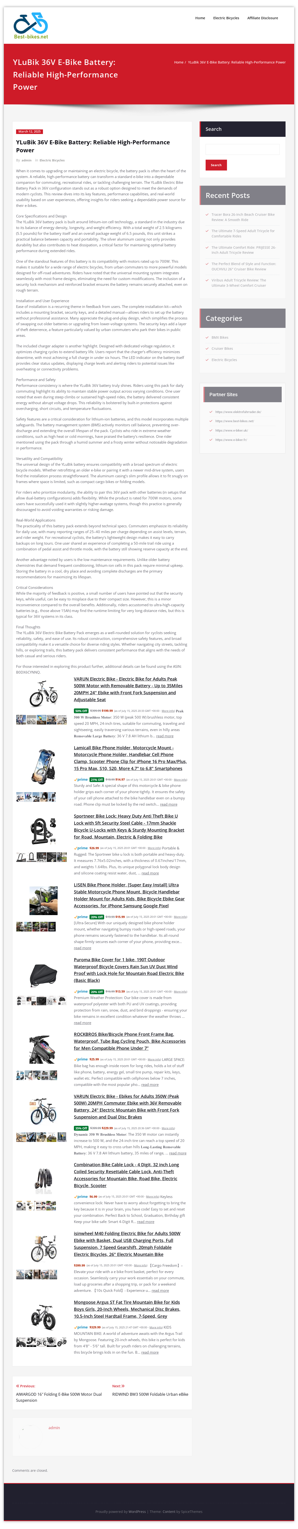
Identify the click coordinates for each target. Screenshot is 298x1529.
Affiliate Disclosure (262, 18)
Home (200, 18)
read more (164, 735)
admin (27, 160)
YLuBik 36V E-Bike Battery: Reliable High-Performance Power (232, 62)
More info (168, 710)
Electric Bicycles (226, 18)
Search (214, 126)
